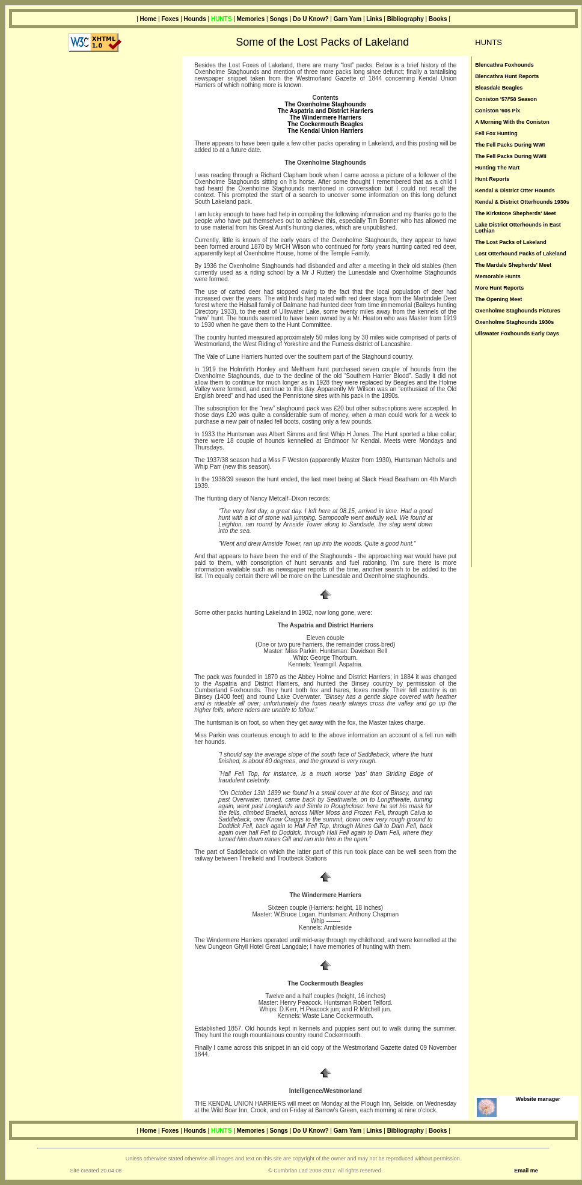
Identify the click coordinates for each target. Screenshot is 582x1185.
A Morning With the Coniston (512, 122)
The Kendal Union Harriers (325, 130)
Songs (278, 19)
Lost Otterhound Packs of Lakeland (520, 254)
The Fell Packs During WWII (511, 156)
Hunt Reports (492, 179)
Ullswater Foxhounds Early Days (517, 334)
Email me (526, 1171)
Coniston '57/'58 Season (506, 99)
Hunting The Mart (497, 168)
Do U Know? (310, 19)
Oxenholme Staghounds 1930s (514, 322)
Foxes (170, 19)
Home (148, 19)
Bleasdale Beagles (498, 88)
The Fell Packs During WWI (510, 145)
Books (438, 19)
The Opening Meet (498, 299)
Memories (251, 19)
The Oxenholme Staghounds (325, 104)
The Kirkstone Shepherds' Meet (515, 213)
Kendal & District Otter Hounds (515, 190)
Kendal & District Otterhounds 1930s (522, 202)
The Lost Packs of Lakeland (511, 242)
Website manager (537, 1099)
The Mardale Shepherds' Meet (513, 265)
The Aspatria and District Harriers (325, 111)
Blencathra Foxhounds (504, 65)
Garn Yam (348, 19)
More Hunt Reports (499, 288)
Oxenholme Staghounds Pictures (517, 311)
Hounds (195, 19)
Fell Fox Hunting (496, 133)
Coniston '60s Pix (497, 111)
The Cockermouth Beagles (325, 124)
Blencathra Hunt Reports (507, 76)
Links (374, 19)
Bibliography (405, 19)
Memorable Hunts (498, 276)
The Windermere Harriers (325, 117)
